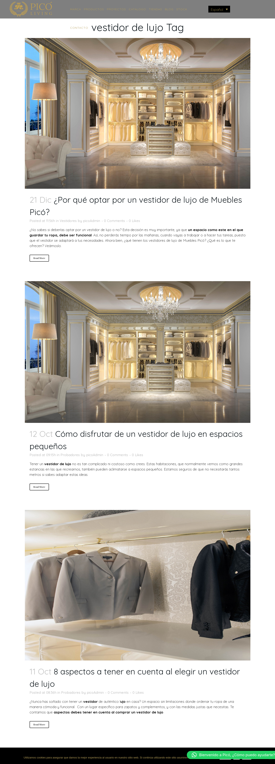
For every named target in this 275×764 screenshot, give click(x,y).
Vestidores (68, 221)
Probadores (70, 455)
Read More (39, 258)
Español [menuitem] (217, 9)
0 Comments (114, 221)
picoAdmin (91, 221)
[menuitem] (219, 9)
